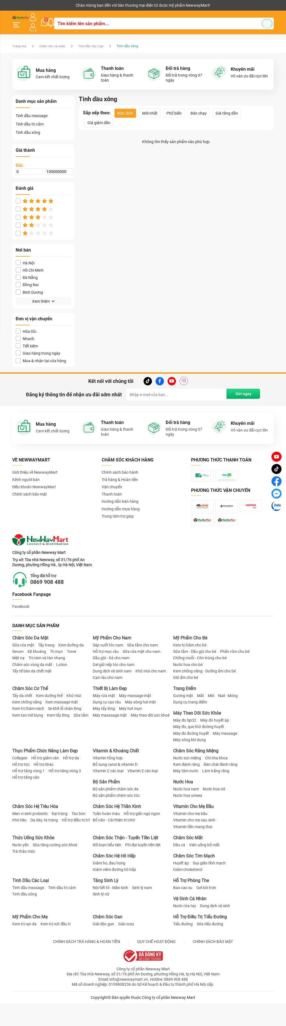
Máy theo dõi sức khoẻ (150, 738)
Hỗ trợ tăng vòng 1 (28, 793)
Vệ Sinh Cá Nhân (189, 921)
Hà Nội (25, 256)
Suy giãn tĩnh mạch (209, 885)
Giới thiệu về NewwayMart (35, 466)
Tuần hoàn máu (106, 836)
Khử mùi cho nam (150, 693)
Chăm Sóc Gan (107, 939)
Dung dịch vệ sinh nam (112, 693)
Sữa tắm (80, 738)
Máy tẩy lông (104, 731)
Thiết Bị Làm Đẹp (110, 711)
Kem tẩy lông (58, 738)
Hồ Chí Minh (30, 264)
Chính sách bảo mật (29, 488)
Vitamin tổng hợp (108, 780)
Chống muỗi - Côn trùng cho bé (200, 681)
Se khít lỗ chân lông (64, 731)
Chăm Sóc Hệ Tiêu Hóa (35, 829)
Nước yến (20, 867)
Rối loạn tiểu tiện (107, 867)
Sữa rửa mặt (23, 667)
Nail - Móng (228, 718)
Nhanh (25, 332)
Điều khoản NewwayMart (34, 480)
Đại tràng (60, 836)
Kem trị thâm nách (28, 731)
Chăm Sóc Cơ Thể (30, 711)
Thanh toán (112, 488)
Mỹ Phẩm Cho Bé (190, 661)
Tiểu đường (183, 946)
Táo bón (78, 836)
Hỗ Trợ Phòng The (191, 903)
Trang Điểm (184, 711)
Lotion (61, 687)
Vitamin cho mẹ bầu (190, 836)
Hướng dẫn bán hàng (120, 495)
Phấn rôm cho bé (234, 674)
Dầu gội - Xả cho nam (111, 681)
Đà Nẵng (27, 271)
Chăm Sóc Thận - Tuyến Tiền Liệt (125, 860)
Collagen (19, 780)
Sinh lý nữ (101, 916)
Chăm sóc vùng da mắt (32, 687)
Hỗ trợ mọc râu (106, 674)
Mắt (200, 718)
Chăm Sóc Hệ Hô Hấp (114, 878)
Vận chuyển (112, 480)
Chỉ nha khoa (216, 780)
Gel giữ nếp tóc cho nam (113, 687)
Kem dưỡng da (71, 667)
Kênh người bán (24, 5)
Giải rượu (126, 946)
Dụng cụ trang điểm (190, 725)
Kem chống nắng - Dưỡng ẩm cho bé (204, 693)
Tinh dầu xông (28, 126)
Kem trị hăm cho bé (189, 667)
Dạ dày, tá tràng (44, 843)
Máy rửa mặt (104, 718)
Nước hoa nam (186, 811)
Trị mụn (56, 674)
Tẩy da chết (22, 718)
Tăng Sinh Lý (105, 903)
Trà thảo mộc (23, 874)
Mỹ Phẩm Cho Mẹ (29, 939)
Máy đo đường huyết (191, 756)
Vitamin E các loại (142, 793)
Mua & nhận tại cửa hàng (41, 354)
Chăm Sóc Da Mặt (30, 661)
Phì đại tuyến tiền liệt (143, 867)
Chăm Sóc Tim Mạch (194, 878)
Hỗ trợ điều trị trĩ (76, 843)
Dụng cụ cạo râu (107, 725)
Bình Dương (29, 285)
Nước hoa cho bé (187, 687)
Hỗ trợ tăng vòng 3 (65, 793)
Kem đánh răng (186, 787)
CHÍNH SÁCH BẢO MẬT (213, 964)
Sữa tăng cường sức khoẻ (55, 867)
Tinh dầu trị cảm (30, 118)
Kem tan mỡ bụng (27, 738)
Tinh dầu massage (31, 109)
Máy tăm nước (185, 793)
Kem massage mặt (62, 725)
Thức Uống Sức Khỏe (33, 860)
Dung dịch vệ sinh (215, 928)
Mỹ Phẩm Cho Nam (112, 661)
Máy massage (225, 756)
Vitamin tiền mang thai (192, 849)
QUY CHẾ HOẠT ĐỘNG (156, 964)
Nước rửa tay (184, 928)
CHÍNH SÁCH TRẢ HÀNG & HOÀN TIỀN (86, 964)
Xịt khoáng (36, 674)
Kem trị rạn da (24, 946)
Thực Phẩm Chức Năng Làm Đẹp (45, 773)
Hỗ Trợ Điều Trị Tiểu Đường (200, 939)
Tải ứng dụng (84, 5)
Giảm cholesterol (187, 892)
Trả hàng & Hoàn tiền (120, 473)
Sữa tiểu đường (210, 946)
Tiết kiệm (27, 339)
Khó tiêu (19, 843)
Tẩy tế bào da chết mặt (32, 693)
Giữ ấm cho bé (185, 700)
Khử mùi (73, 718)
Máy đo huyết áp (214, 743)
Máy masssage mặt (110, 738)
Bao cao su (182, 910)
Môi (211, 718)
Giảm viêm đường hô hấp (114, 892)
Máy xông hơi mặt (140, 725)
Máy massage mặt (135, 718)
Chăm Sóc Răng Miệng (195, 773)
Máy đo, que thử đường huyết (198, 749)
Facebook (20, 629)
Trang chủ (20, 40)
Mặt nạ (18, 681)
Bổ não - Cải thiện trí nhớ (114, 843)
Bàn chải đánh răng (220, 787)
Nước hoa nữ (214, 811)
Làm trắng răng (215, 793)
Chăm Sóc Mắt (187, 860)
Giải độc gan (103, 946)
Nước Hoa (183, 804)
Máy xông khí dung (189, 762)
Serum (17, 674)
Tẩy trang (46, 667)
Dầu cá (179, 867)
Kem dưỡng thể (49, 718)
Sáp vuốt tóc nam (108, 667)
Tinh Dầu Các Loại (97, 40)
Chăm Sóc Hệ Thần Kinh (117, 829)
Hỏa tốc (26, 325)
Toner (72, 674)
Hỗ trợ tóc (21, 787)
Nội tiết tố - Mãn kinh (110, 910)
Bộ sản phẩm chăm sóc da (116, 811)
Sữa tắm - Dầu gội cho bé (194, 674)
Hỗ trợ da (71, 780)
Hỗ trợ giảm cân (45, 780)
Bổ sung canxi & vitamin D (115, 787)
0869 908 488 (54, 604)
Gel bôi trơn (206, 910)
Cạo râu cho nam (107, 700)
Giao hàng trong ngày (38, 347)
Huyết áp (181, 885)
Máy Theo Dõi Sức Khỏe (197, 736)
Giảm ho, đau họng (109, 885)
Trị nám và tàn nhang (46, 681)
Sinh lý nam (142, 910)
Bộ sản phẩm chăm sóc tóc (116, 818)
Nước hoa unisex (187, 818)
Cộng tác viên (55, 5)
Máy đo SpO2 (184, 743)
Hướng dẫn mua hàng (121, 503)
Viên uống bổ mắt (204, 867)
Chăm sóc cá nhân (55, 40)
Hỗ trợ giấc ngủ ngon (142, 836)
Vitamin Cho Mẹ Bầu (193, 829)
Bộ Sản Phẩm (106, 804)
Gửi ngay (242, 388)
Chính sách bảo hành (120, 466)
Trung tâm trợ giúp (118, 510)
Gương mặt (183, 718)
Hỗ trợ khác (44, 787)
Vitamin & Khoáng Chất (116, 773)
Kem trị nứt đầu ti (55, 946)
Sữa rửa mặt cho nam (141, 674)
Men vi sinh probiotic (30, 836)
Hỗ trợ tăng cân (25, 800)
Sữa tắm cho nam (142, 667)
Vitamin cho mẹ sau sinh (194, 843)
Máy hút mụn (130, 731)
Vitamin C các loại (108, 793)
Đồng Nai (27, 278)
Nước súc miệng (187, 780)
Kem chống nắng (27, 725)
